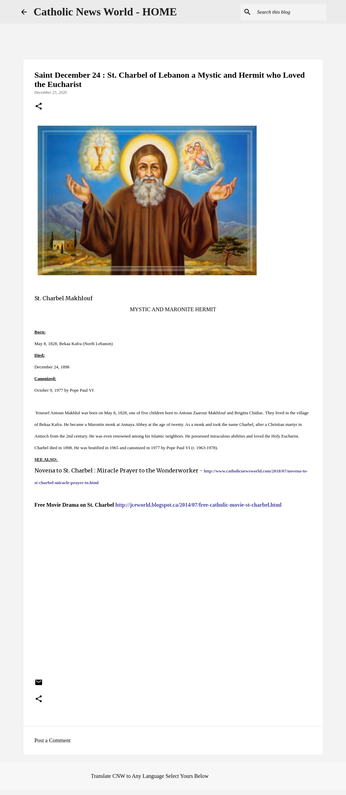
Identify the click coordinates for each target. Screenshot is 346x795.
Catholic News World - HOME (105, 11)
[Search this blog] (290, 12)
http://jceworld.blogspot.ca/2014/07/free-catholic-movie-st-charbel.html (198, 505)
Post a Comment (53, 740)
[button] (39, 107)
